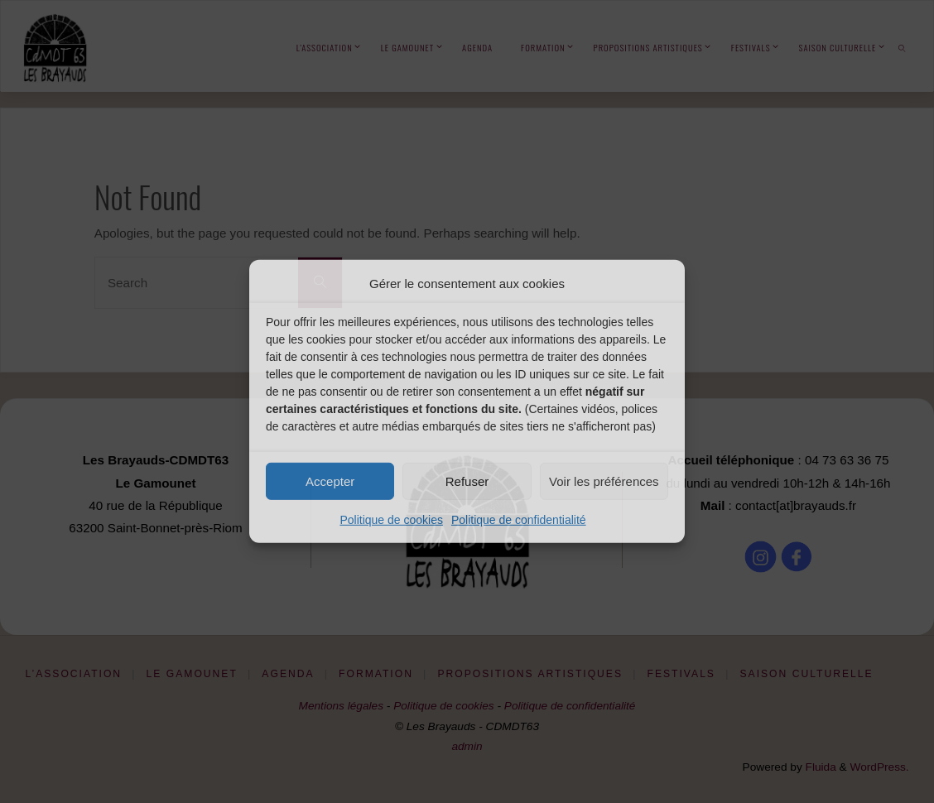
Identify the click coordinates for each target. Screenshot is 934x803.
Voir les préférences (604, 481)
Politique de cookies (391, 520)
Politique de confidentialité (518, 520)
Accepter (330, 481)
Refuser (467, 481)
